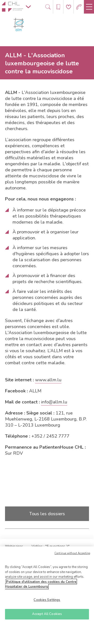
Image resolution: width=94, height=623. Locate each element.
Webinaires (14, 546)
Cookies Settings (47, 601)
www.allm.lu (48, 380)
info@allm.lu (54, 402)
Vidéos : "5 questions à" (50, 546)
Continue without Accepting (72, 554)
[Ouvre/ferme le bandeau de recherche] (48, 7)
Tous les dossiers (47, 514)
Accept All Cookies (47, 615)
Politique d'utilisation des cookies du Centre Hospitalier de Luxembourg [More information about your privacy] (40, 585)
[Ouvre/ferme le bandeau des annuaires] (58, 7)
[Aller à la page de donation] (68, 7)
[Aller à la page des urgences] (78, 7)
